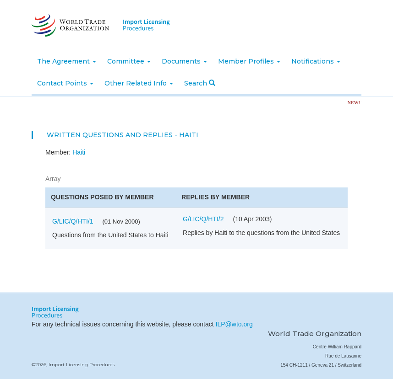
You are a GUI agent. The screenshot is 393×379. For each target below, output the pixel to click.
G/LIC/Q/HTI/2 (203, 219)
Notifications (315, 61)
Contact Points (65, 83)
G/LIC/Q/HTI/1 (72, 221)
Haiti (78, 152)
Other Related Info (138, 83)
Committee (129, 61)
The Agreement (66, 61)
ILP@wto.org (234, 324)
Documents (184, 61)
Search (199, 83)
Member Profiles (249, 61)
